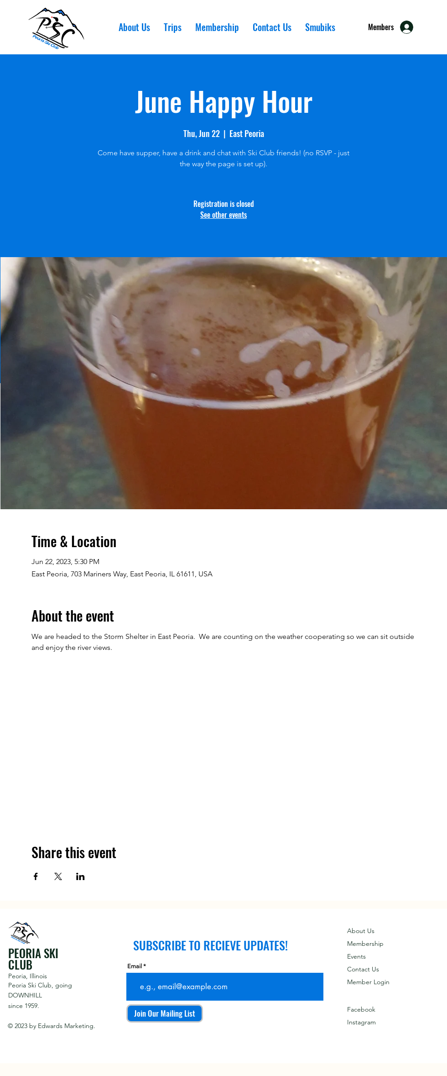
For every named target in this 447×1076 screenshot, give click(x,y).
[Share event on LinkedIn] (80, 876)
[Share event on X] (58, 876)
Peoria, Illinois (27, 976)
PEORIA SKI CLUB (33, 958)
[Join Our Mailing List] (164, 1013)
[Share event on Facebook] (35, 876)
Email (134, 966)
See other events (223, 214)
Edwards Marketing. (66, 1026)
